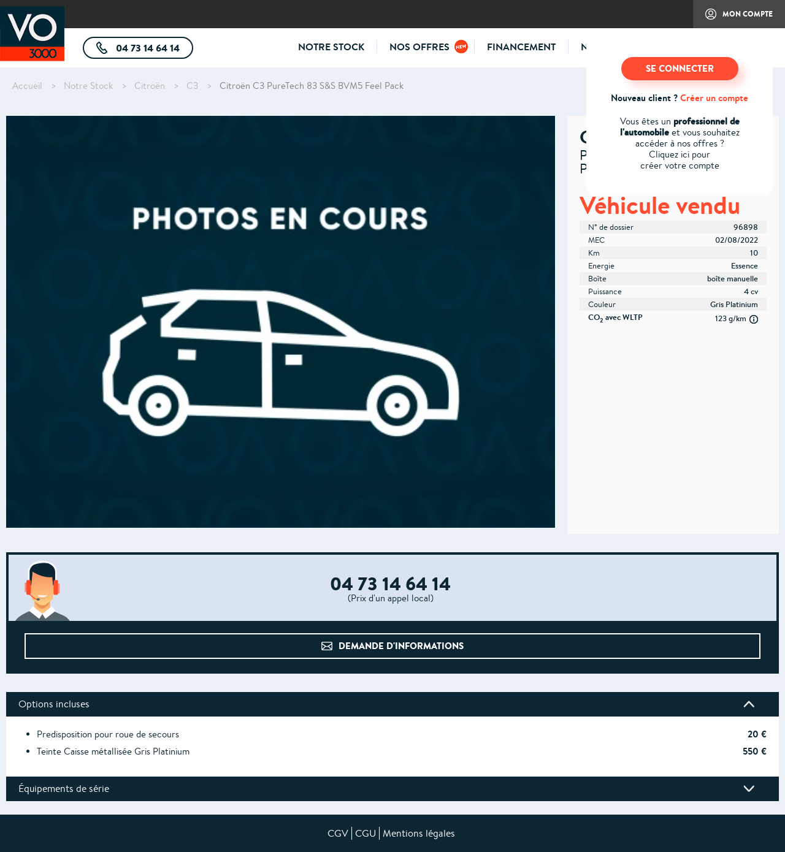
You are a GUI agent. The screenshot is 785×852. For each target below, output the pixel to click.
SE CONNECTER (680, 68)
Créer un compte (714, 97)
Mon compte (733, 18)
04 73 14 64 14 (153, 50)
